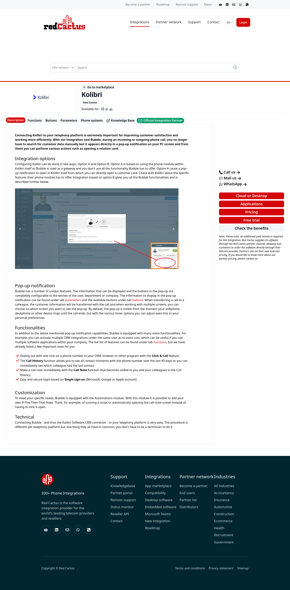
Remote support (187, 4)
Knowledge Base (120, 120)
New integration (157, 521)
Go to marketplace (98, 87)
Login (243, 22)
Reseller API (119, 514)
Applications (251, 203)
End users (187, 493)
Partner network (168, 22)
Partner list (188, 500)
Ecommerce (223, 521)
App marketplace (158, 486)
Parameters (68, 120)
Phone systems (92, 120)
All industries (224, 486)
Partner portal (121, 493)
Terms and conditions (190, 568)
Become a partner (138, 4)
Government (224, 542)
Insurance (222, 500)
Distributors (189, 507)
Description (15, 120)
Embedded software (160, 507)
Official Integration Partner (160, 120)
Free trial (251, 220)
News (208, 4)
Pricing (251, 211)
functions (160, 342)
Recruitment (223, 535)
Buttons (51, 120)
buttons (137, 300)
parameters (73, 300)
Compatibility (155, 493)
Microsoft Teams (158, 514)
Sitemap (243, 568)
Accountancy (224, 493)
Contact (213, 22)
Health (219, 528)
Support (194, 22)
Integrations (139, 22)
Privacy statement (221, 568)
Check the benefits (251, 228)
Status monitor (122, 507)
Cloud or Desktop (251, 195)
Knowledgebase (122, 486)
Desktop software (158, 500)
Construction (224, 514)
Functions (35, 120)
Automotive (223, 507)
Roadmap (163, 4)
